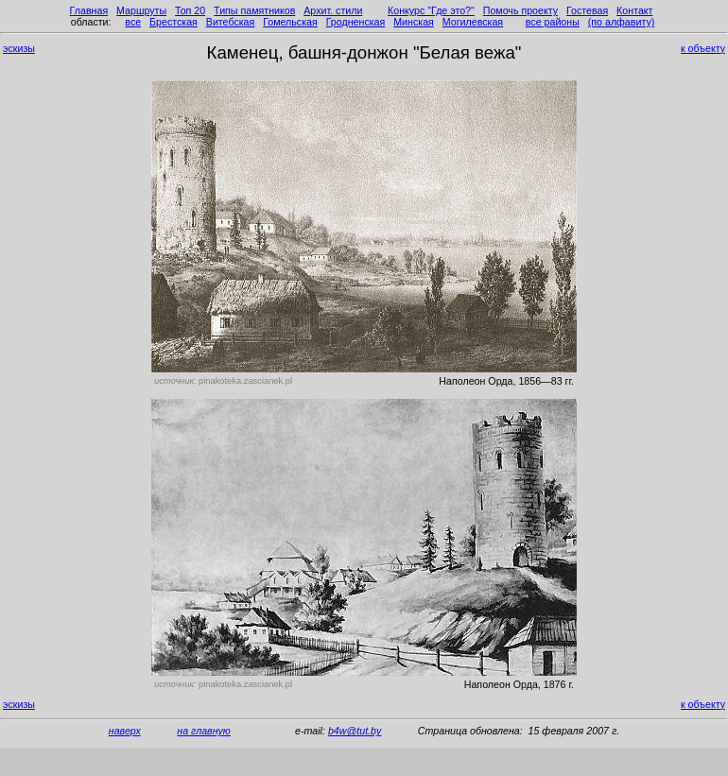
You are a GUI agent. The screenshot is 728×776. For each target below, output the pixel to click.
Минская (413, 21)
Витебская (230, 21)
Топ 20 (190, 10)
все (133, 21)
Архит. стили (332, 10)
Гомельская (290, 21)
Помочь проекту (520, 10)
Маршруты (141, 10)
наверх (125, 730)
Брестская (173, 21)
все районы (553, 21)
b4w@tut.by (354, 730)
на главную (204, 730)
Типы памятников (254, 10)
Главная (89, 10)
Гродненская (356, 21)
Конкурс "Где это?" (431, 10)
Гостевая (587, 10)
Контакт (634, 10)
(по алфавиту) (621, 21)
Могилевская (472, 21)
